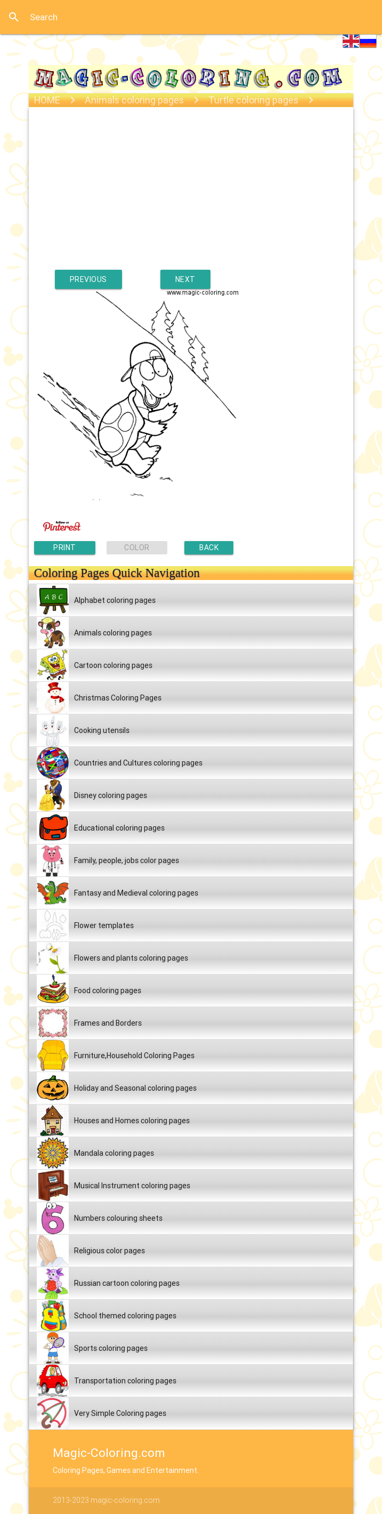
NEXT (185, 279)
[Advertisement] (191, 195)
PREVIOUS (88, 279)
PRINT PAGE (64, 548)
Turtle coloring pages (253, 100)
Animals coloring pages (134, 100)
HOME (47, 100)
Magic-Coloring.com (109, 1452)
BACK (208, 547)
